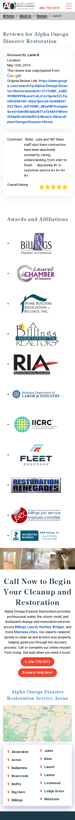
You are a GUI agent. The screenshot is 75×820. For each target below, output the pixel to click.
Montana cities (26, 632)
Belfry (16, 784)
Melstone (51, 799)
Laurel (32, 627)
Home (8, 16)
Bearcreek (20, 776)
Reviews (42, 16)
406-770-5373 (49, 8)
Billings (20, 627)
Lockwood (52, 783)
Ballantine (19, 768)
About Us (25, 16)
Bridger (58, 627)
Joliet (48, 751)
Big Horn (18, 792)
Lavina (49, 775)
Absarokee (20, 752)
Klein (48, 759)
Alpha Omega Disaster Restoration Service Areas (37, 694)
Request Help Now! (37, 672)
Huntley (45, 627)
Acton (16, 760)
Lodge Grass (54, 791)
